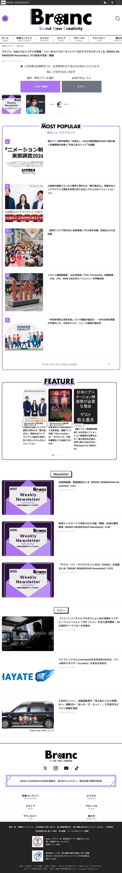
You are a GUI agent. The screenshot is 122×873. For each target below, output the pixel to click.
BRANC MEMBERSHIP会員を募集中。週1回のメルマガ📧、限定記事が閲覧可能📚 (61, 780)
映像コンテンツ (24, 39)
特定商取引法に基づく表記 (46, 831)
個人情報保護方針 (64, 827)
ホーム (5, 39)
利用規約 (109, 827)
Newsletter (61, 474)
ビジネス (44, 39)
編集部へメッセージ (26, 827)
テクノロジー (99, 39)
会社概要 (62, 831)
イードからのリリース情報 (78, 831)
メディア (61, 39)
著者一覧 (12, 827)
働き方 (91, 817)
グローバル (79, 39)
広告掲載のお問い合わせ (45, 827)
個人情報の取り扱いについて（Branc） (88, 827)
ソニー (61, 610)
